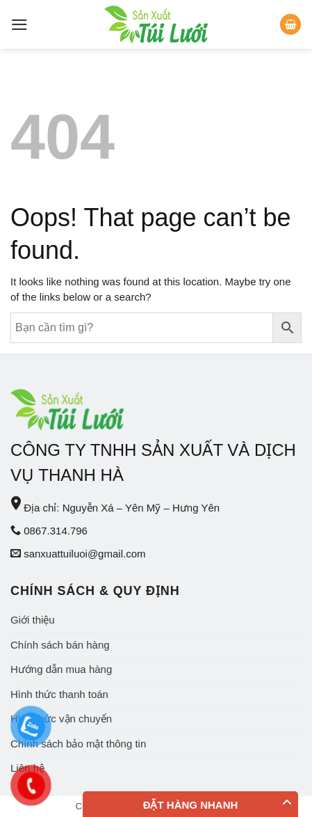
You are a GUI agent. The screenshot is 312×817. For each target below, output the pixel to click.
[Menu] (19, 24)
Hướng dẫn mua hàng (61, 669)
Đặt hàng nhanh (190, 805)
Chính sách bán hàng (60, 645)
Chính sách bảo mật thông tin (78, 743)
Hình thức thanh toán (59, 694)
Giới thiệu (32, 620)
